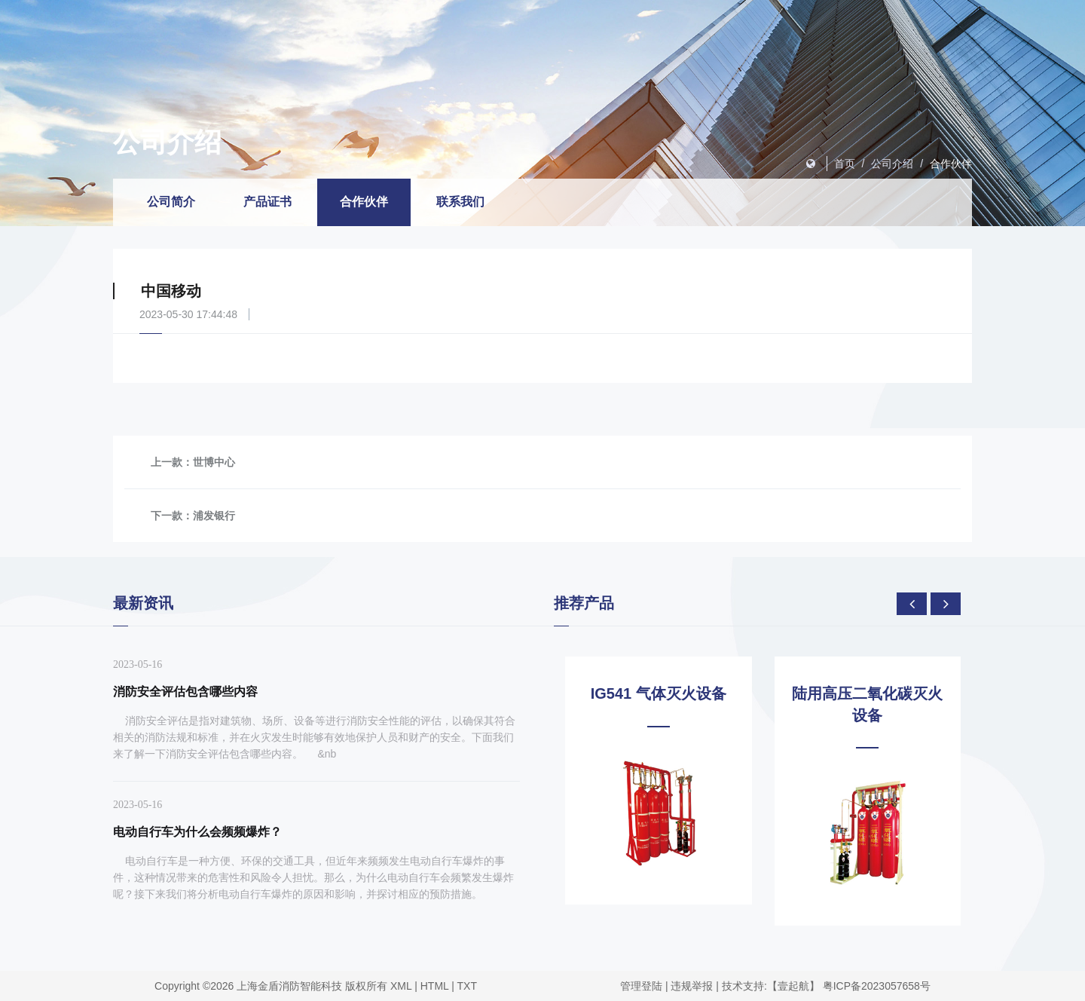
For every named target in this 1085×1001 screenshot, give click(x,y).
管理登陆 (641, 986)
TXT (467, 986)
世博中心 (214, 462)
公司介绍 (892, 164)
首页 (844, 164)
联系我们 (460, 201)
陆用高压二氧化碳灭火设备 (867, 704)
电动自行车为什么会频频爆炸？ (197, 831)
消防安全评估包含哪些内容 (185, 691)
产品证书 (267, 201)
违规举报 (692, 986)
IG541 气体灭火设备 (658, 693)
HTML (434, 986)
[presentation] (912, 603)
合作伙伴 (951, 164)
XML (400, 986)
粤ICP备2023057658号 (877, 986)
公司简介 (171, 201)
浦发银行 (214, 516)
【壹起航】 (793, 986)
